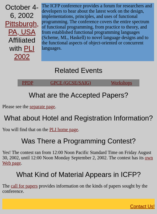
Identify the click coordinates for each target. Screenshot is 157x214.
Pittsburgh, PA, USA (22, 28)
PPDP (27, 82)
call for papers (24, 185)
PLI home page (63, 129)
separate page (42, 106)
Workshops (121, 82)
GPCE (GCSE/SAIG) (70, 82)
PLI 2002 (24, 52)
